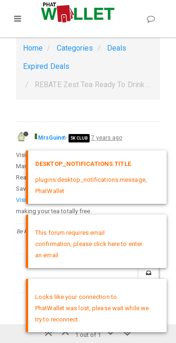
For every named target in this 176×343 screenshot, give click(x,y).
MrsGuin (49, 137)
